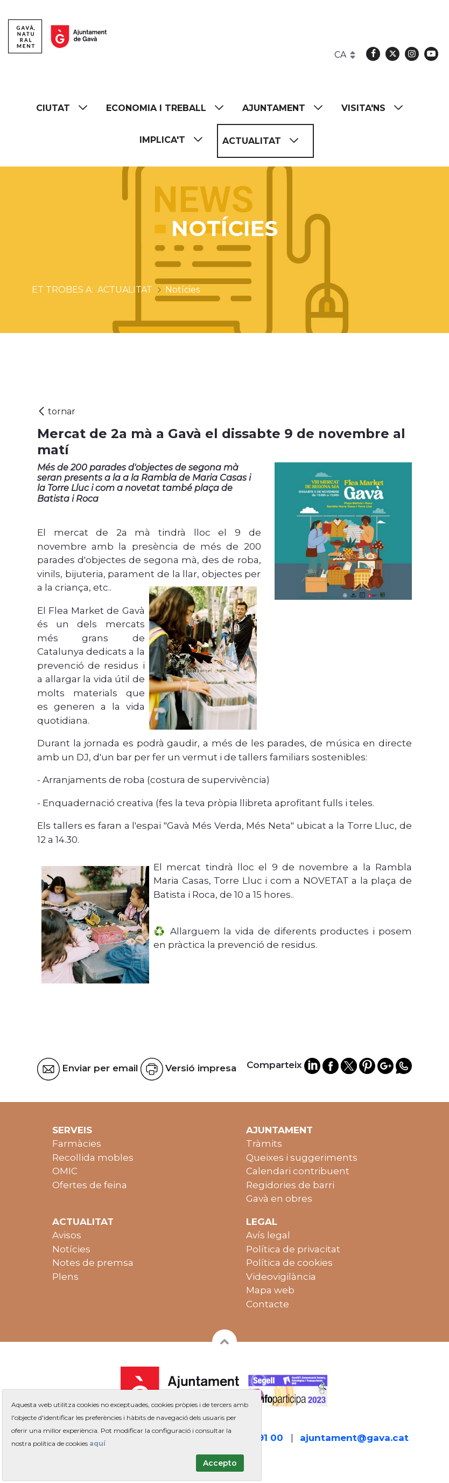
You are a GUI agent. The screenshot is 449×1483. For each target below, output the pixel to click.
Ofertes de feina (89, 1185)
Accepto (220, 1463)
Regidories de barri (290, 1185)
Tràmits (264, 1143)
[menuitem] (67, 108)
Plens (65, 1276)
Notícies (71, 1249)
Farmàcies (76, 1143)
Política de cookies (289, 1262)
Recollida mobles (93, 1157)
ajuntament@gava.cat (354, 1437)
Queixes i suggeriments (301, 1157)
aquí (97, 1443)
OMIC (65, 1171)
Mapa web (270, 1290)
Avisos (66, 1235)
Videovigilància (281, 1276)
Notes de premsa (93, 1262)
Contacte (267, 1304)
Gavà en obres (279, 1198)
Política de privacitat (293, 1249)
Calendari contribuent (297, 1171)
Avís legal (268, 1235)
